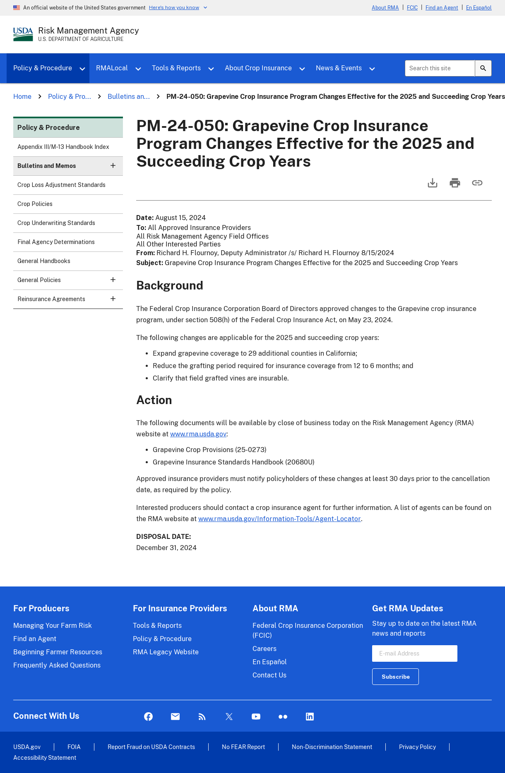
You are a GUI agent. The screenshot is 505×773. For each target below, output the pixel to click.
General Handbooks (43, 261)
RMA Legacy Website (166, 652)
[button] (113, 165)
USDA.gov (27, 746)
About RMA (385, 8)
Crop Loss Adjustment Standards (61, 185)
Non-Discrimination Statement (332, 746)
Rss (202, 717)
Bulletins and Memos (70, 168)
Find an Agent (442, 8)
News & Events (339, 68)
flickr (283, 717)
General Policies (70, 282)
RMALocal (112, 68)
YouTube (256, 717)
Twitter (229, 717)
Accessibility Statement (44, 757)
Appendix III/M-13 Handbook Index (63, 147)
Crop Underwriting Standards (56, 223)
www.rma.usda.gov (198, 434)
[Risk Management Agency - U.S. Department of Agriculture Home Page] (88, 34)
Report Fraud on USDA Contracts (151, 746)
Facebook (148, 717)
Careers (264, 649)
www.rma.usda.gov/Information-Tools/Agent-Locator (279, 519)
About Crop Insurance (258, 68)
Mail (175, 717)
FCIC (412, 8)
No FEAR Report (243, 746)
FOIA (74, 746)
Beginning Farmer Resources (57, 652)
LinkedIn (310, 717)
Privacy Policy (417, 746)
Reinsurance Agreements (70, 301)
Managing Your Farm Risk (52, 625)
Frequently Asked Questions (57, 665)
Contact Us (269, 675)
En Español (479, 8)
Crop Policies (35, 204)
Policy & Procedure (42, 68)
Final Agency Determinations (56, 242)
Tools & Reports (176, 68)
